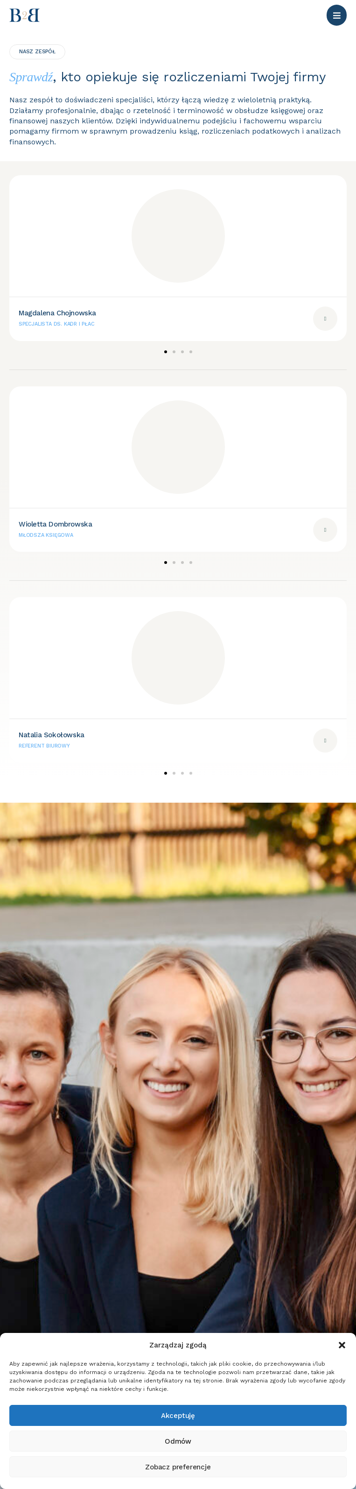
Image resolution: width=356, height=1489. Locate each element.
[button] (342, 1345)
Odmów (178, 1441)
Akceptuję (178, 1415)
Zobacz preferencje (177, 1467)
